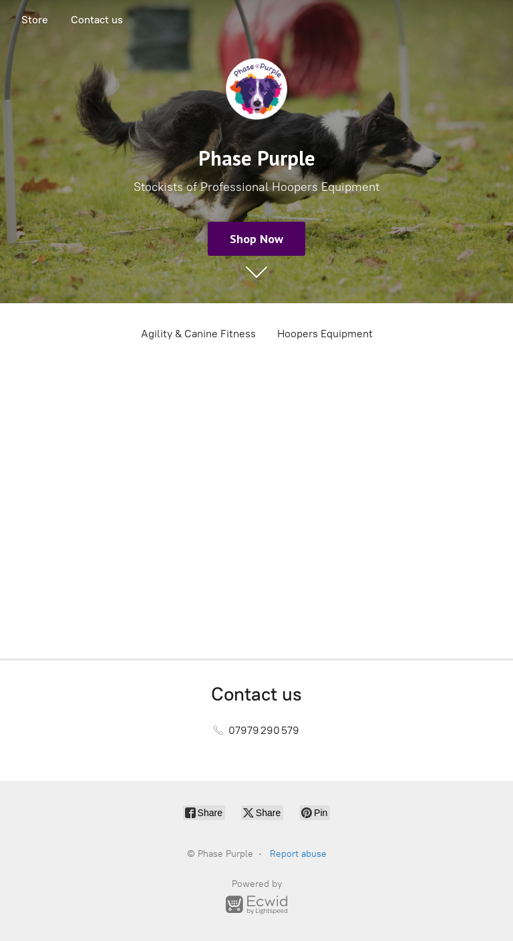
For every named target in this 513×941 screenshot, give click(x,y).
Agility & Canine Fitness (198, 333)
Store (34, 19)
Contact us (97, 19)
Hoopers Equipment (325, 333)
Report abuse (298, 854)
